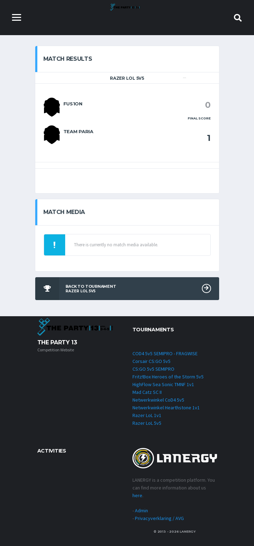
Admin (141, 510)
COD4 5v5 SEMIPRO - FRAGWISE (165, 353)
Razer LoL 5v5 (146, 423)
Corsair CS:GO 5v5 (151, 361)
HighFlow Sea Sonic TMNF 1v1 (163, 384)
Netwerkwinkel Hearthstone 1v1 (166, 407)
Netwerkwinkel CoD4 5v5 (158, 400)
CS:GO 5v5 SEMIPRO (153, 369)
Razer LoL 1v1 (146, 415)
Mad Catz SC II (147, 392)
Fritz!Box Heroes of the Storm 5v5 (168, 376)
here (137, 495)
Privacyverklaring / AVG (159, 518)
